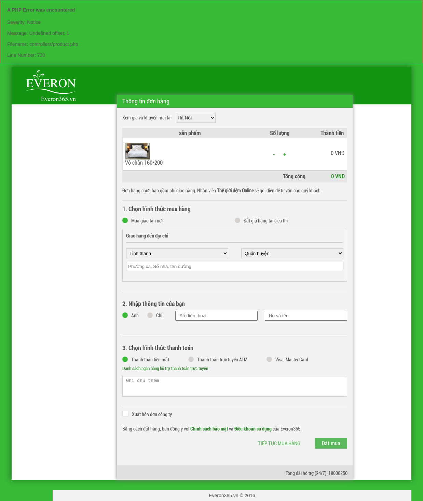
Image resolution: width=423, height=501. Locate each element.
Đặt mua (331, 443)
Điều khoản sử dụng (253, 429)
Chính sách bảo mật (209, 429)
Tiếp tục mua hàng (279, 443)
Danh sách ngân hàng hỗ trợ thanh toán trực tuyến (165, 368)
